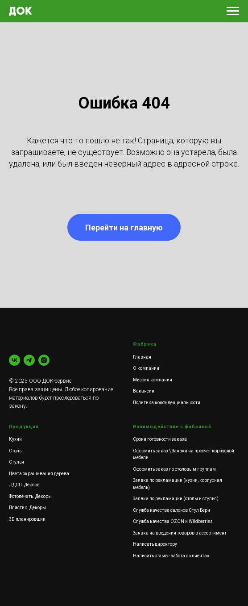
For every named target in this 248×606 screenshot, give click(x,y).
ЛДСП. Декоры (25, 484)
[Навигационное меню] (233, 11)
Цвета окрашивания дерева (39, 473)
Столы (16, 450)
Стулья (16, 462)
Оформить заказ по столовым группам (174, 469)
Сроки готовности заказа (160, 439)
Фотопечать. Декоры (30, 496)
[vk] (14, 360)
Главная (142, 357)
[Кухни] (29, 360)
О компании (146, 368)
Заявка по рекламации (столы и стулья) (176, 498)
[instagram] (44, 360)
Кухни (15, 439)
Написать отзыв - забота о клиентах (171, 555)
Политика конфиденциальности (166, 402)
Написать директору (155, 544)
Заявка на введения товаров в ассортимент (180, 533)
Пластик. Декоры (27, 507)
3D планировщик (27, 519)
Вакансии (143, 391)
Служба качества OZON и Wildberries (173, 521)
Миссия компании (152, 379)
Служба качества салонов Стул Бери (171, 510)
